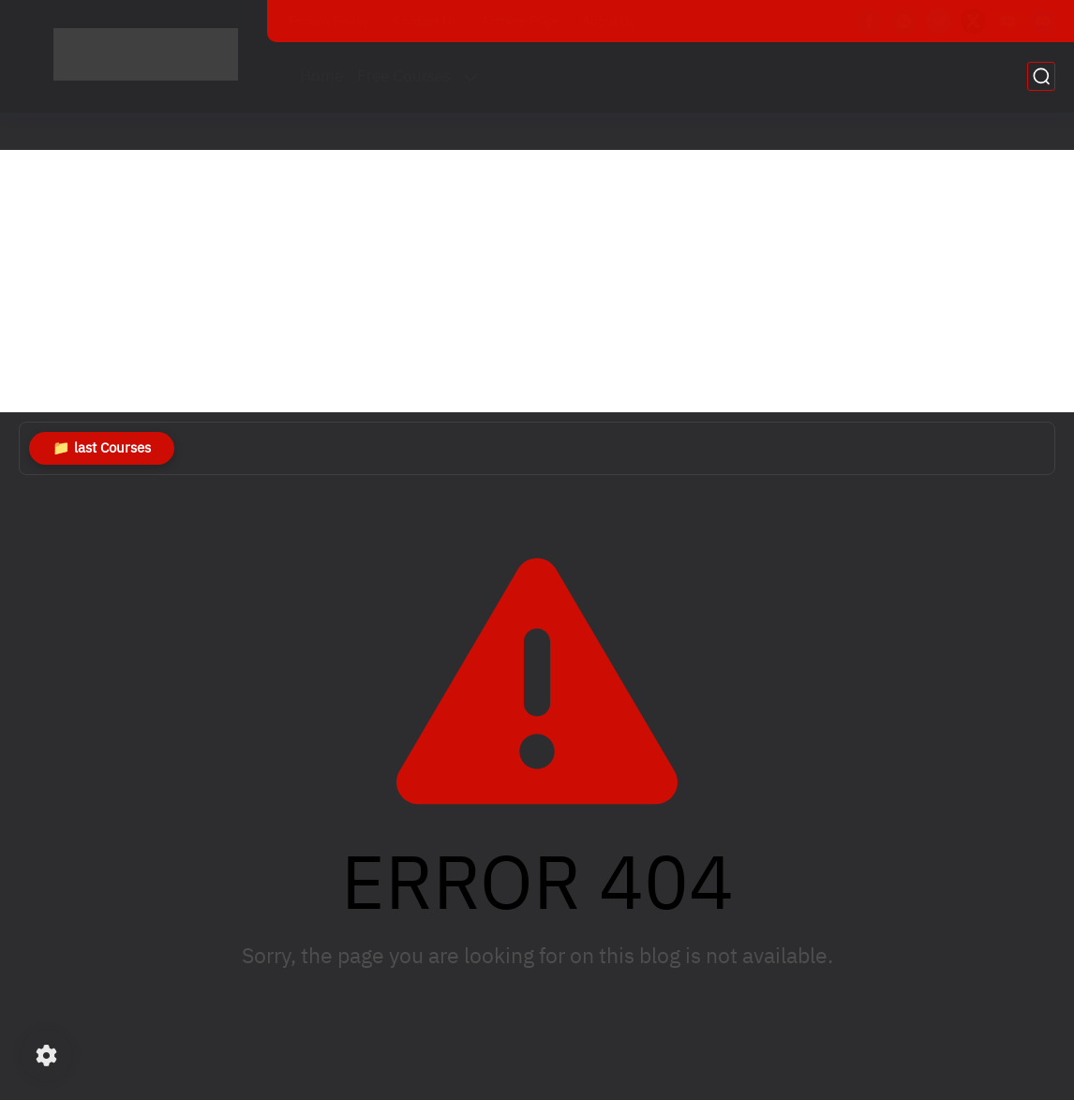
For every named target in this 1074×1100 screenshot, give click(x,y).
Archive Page (520, 21)
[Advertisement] (537, 281)
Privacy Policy (329, 21)
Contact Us (425, 21)
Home (321, 76)
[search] (1041, 76)
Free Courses (404, 76)
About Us (608, 21)
